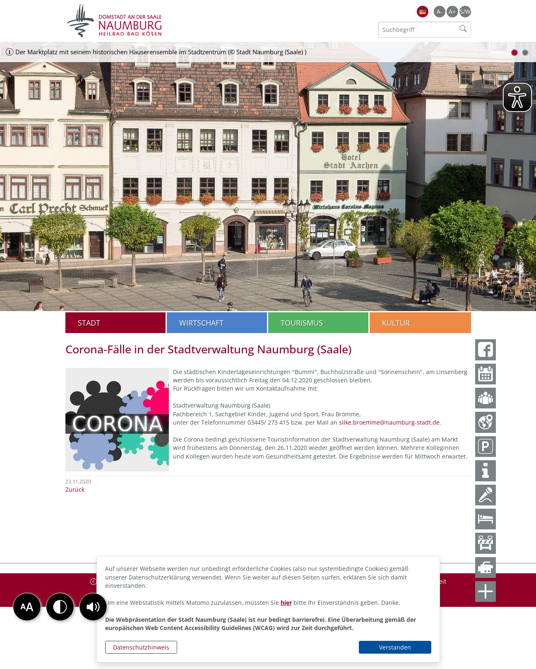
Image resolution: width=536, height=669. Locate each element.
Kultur (396, 323)
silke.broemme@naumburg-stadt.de (389, 422)
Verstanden (395, 647)
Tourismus (302, 323)
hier (286, 602)
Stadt (89, 323)
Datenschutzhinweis (141, 647)
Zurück (74, 489)
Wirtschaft (201, 323)
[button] (93, 606)
